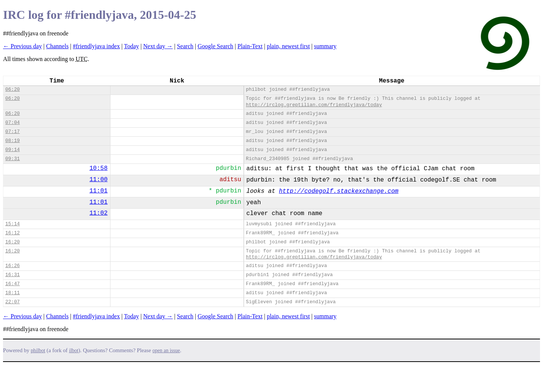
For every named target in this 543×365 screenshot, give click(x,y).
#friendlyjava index (96, 46)
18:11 (12, 293)
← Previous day (22, 46)
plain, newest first (288, 46)
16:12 (12, 233)
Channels (57, 46)
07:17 (12, 131)
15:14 (12, 224)
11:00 (98, 179)
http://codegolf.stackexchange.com (339, 191)
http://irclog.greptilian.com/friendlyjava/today (314, 105)
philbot (38, 350)
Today (131, 46)
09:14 (12, 150)
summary (325, 46)
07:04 (12, 122)
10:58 (98, 168)
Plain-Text (250, 46)
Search (185, 46)
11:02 (98, 213)
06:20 (12, 89)
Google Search (215, 46)
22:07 (12, 302)
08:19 (12, 141)
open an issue (166, 350)
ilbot (73, 350)
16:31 (12, 275)
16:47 (12, 284)
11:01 (98, 191)
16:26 (12, 266)
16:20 (12, 242)
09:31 (12, 159)
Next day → (158, 46)
